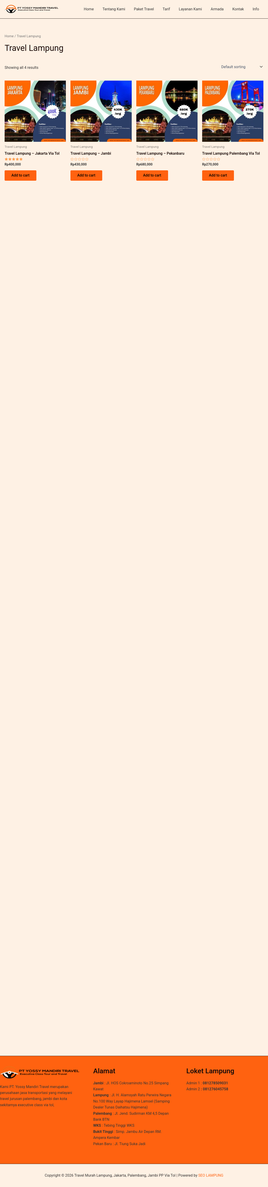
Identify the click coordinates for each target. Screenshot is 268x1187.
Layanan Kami (195, 9)
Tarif (172, 9)
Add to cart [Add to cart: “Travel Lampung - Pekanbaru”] (152, 175)
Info (256, 9)
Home (99, 9)
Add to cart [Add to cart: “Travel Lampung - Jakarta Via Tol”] (21, 175)
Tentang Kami (122, 9)
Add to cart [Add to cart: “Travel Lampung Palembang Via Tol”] (218, 175)
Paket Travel (152, 9)
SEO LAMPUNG (211, 1175)
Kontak (240, 9)
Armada (220, 9)
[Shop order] (241, 66)
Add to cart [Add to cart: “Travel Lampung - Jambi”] (86, 175)
